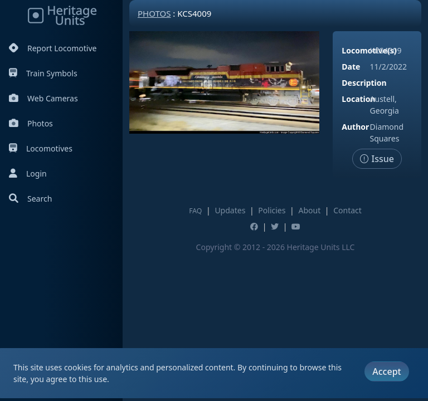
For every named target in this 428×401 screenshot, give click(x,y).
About (309, 210)
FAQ (195, 211)
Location (358, 99)
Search (30, 198)
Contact (347, 210)
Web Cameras (43, 98)
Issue (377, 159)
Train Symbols (43, 73)
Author (355, 126)
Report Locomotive (52, 48)
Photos (31, 123)
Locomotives (40, 148)
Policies (271, 210)
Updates (230, 210)
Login (28, 173)
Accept (386, 371)
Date (351, 66)
